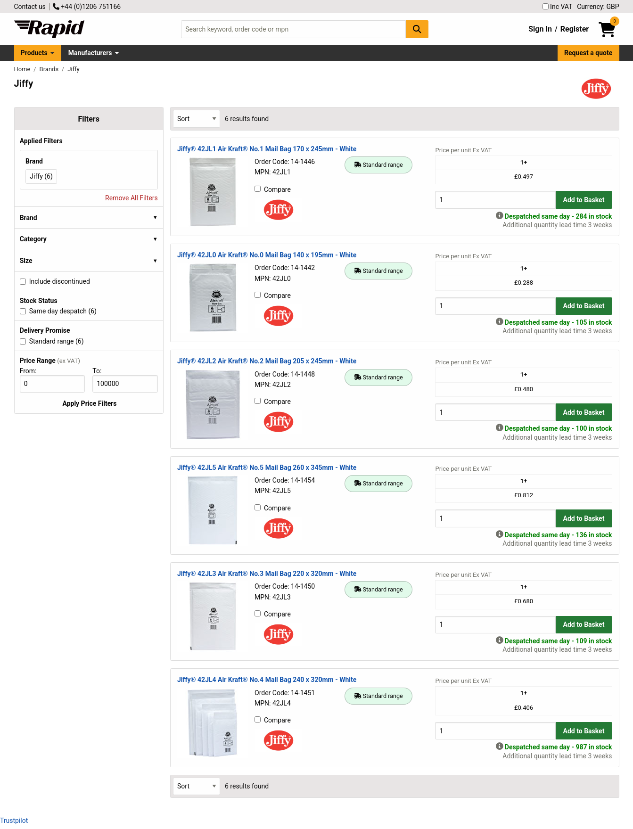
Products (34, 53)
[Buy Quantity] (495, 199)
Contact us (30, 6)
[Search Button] (417, 29)
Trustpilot (14, 820)
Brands (50, 69)
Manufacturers (90, 53)
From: (31, 371)
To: (100, 371)
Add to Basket (584, 200)
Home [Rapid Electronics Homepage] (23, 69)
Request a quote (588, 53)
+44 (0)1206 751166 (87, 6)
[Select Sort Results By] (196, 118)
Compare (273, 189)
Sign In (540, 29)
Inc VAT (558, 6)
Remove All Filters (131, 198)
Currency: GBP (598, 6)
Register (574, 29)
